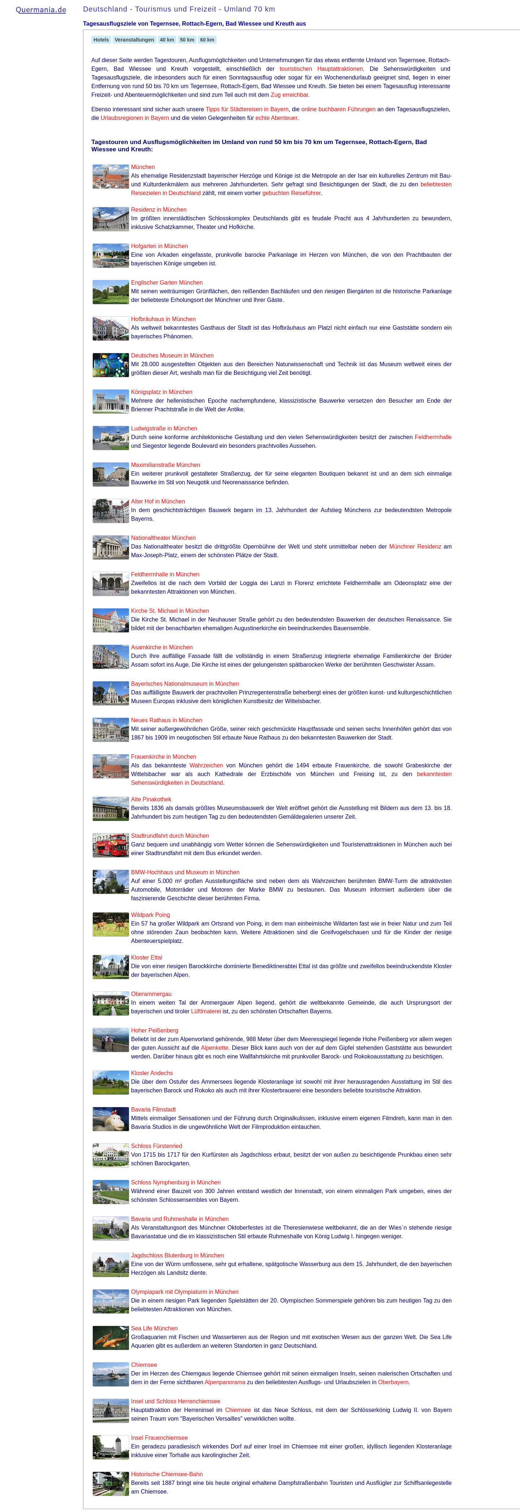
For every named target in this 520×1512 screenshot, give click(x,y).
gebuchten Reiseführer (292, 193)
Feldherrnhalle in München (165, 574)
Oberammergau (151, 994)
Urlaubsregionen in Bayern (135, 118)
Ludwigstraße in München (164, 428)
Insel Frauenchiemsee (159, 1438)
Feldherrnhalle (433, 437)
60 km (207, 40)
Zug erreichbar (289, 95)
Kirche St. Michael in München (170, 611)
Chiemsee (144, 1365)
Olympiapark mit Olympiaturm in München (185, 1292)
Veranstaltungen (134, 40)
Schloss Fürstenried (156, 1146)
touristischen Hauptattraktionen (321, 69)
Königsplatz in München (161, 392)
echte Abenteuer (277, 118)
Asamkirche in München (162, 647)
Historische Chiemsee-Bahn (167, 1474)
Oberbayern (393, 1382)
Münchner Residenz (415, 546)
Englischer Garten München (167, 283)
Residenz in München (159, 210)
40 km (167, 40)
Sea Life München (154, 1328)
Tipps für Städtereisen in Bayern (247, 109)
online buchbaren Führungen (339, 109)
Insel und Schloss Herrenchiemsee (175, 1401)
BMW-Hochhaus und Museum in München (185, 872)
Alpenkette (214, 1048)
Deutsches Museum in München (172, 355)
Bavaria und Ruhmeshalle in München (180, 1219)
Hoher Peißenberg (154, 1030)
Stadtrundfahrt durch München (170, 836)
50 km (187, 40)
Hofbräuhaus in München (163, 319)
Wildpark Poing (150, 915)
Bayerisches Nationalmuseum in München (185, 684)
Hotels (101, 40)
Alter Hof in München (158, 501)
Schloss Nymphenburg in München (176, 1182)
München (143, 167)
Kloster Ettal (146, 957)
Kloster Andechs (152, 1073)
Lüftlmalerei (206, 1011)
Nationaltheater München (163, 538)
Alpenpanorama (225, 1382)
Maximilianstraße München (165, 465)
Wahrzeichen (206, 765)
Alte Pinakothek (151, 799)
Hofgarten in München (159, 246)
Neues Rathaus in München (166, 720)
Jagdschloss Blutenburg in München (177, 1255)
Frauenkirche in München (163, 757)
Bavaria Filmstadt (153, 1109)
